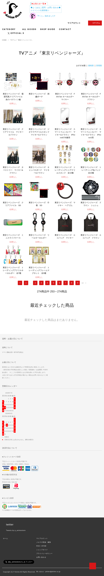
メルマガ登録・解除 (43, 542)
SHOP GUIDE (47, 29)
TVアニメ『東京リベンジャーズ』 (21, 40)
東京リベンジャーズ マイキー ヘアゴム (65, 203)
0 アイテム (95, 23)
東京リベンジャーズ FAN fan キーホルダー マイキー (65, 97)
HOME (4, 40)
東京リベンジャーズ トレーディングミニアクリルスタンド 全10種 (65, 170)
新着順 (99, 65)
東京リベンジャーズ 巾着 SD (39, 203)
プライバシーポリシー (44, 553)
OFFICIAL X (16, 33)
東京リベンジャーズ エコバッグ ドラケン (91, 236)
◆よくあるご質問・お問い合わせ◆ (46, 7)
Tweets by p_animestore (16, 530)
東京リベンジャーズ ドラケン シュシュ (91, 203)
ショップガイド (42, 549)
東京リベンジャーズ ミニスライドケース (13, 236)
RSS (38, 546)
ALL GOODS (29, 29)
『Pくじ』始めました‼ (42, 16)
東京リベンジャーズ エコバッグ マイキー (65, 236)
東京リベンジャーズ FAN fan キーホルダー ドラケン (91, 97)
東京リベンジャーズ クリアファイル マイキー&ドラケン (13, 132)
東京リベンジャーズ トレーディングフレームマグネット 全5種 (39, 270)
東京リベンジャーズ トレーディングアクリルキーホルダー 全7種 (13, 270)
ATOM (43, 546)
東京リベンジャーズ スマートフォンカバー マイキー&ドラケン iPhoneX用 (91, 133)
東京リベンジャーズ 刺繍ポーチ (39, 95)
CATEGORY (10, 29)
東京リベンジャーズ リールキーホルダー (39, 236)
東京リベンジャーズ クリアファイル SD (13, 203)
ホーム (5, 538)
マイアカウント (74, 23)
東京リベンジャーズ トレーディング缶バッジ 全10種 (91, 170)
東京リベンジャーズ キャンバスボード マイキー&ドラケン (39, 170)
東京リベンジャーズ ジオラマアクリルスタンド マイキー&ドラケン (39, 132)
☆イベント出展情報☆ (40, 10)
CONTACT (65, 29)
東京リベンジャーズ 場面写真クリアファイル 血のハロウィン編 (13, 97)
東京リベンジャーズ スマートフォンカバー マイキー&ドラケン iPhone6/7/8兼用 (65, 133)
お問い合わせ (41, 557)
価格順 (91, 65)
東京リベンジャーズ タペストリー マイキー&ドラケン (13, 170)
